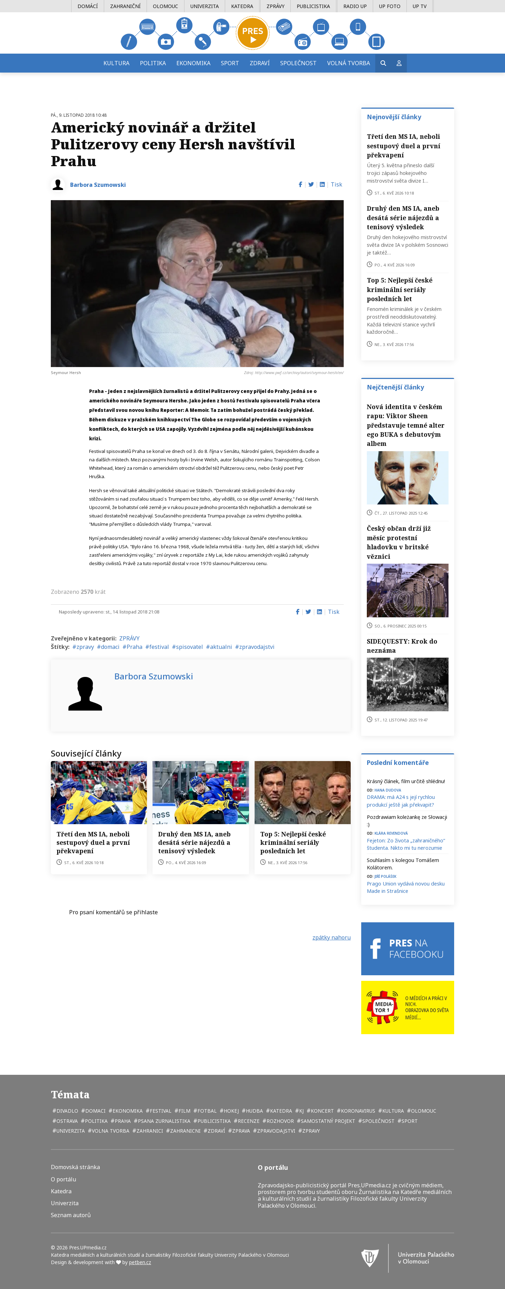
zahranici (149, 1130)
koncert (321, 1110)
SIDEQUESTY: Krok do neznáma (402, 645)
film (183, 1110)
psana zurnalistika (163, 1121)
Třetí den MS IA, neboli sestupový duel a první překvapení (93, 842)
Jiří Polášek (385, 876)
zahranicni (185, 1130)
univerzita (70, 1130)
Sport (230, 63)
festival (159, 647)
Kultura (116, 63)
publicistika (213, 1121)
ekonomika (127, 1110)
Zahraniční (125, 6)
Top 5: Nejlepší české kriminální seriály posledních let (293, 842)
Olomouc (165, 6)
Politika (153, 63)
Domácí (88, 6)
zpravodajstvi (257, 647)
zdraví (215, 1130)
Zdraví (260, 63)
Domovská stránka (75, 1167)
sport (409, 1121)
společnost (378, 1121)
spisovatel (189, 647)
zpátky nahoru (331, 937)
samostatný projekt (327, 1121)
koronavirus (357, 1110)
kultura (392, 1110)
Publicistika (313, 6)
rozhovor (279, 1121)
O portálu (63, 1179)
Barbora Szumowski (98, 185)
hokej (230, 1110)
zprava (240, 1130)
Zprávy (275, 6)
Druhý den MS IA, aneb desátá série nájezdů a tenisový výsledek (194, 842)
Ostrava (66, 1121)
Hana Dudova (388, 789)
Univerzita (204, 6)
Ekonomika (193, 63)
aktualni (221, 647)
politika (95, 1121)
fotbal (206, 1110)
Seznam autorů (71, 1215)
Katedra (242, 6)
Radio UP (355, 6)
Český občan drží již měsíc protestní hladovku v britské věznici (399, 542)
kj (301, 1110)
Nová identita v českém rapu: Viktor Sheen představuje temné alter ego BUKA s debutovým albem (406, 425)
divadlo (66, 1110)
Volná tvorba (348, 63)
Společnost (298, 63)
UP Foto (389, 6)
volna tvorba (109, 1130)
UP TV (419, 6)
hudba (253, 1110)
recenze (248, 1121)
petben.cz (140, 1262)
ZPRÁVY (129, 638)
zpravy (85, 647)
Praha (134, 647)
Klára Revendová (391, 832)
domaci (110, 647)
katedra (280, 1110)
